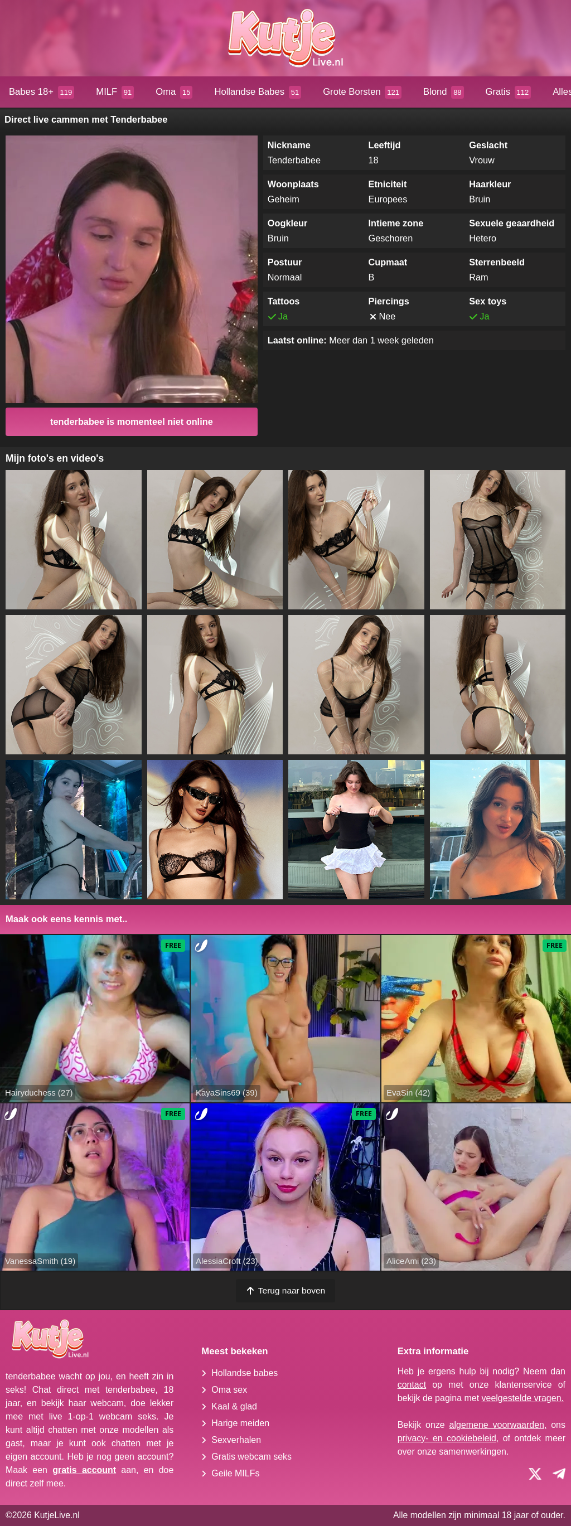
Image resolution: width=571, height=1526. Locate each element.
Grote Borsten (362, 92)
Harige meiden (240, 1423)
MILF (115, 92)
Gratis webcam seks (251, 1456)
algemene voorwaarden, (498, 1425)
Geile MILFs (235, 1473)
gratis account (84, 1470)
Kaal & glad (234, 1406)
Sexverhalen (236, 1440)
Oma (174, 92)
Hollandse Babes (257, 92)
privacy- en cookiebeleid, (448, 1438)
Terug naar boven (285, 1290)
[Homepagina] (285, 38)
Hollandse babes (244, 1373)
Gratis (508, 92)
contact (412, 1384)
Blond (443, 92)
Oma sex (229, 1389)
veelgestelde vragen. (523, 1398)
